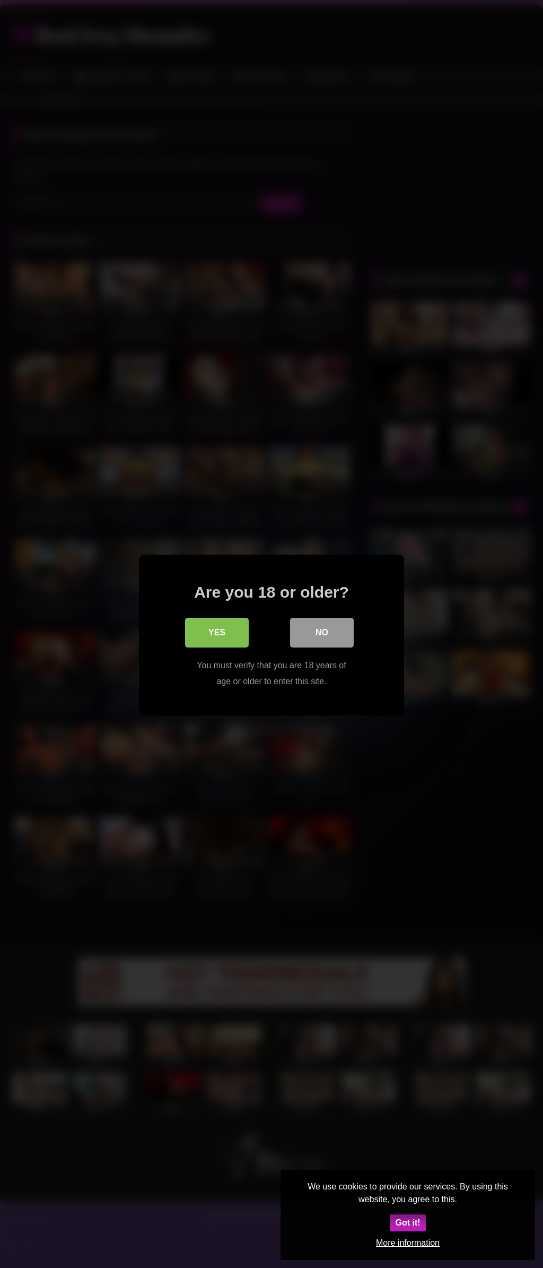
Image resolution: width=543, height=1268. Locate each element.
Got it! (407, 1222)
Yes (216, 631)
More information (408, 1242)
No (322, 631)
